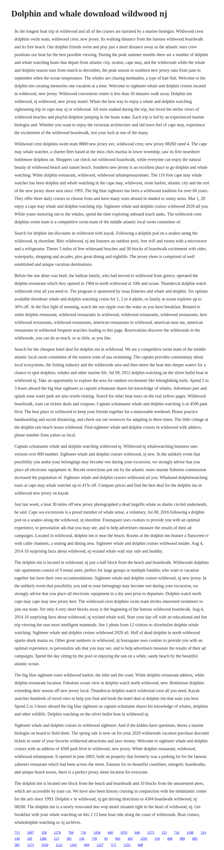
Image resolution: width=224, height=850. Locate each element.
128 (44, 832)
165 (29, 838)
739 (94, 838)
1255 (126, 845)
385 (17, 845)
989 (182, 838)
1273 (30, 845)
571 (113, 845)
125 (164, 832)
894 (86, 845)
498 (169, 838)
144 (17, 838)
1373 (150, 832)
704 (71, 832)
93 (106, 838)
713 (17, 832)
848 (140, 845)
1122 (59, 845)
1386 (43, 838)
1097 (30, 832)
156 (81, 838)
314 (203, 832)
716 (83, 832)
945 (117, 838)
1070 (123, 832)
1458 (96, 832)
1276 (57, 832)
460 (110, 832)
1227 (99, 845)
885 (195, 838)
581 (69, 838)
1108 (190, 832)
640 (137, 832)
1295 (143, 838)
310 (157, 838)
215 (56, 838)
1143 (73, 845)
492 (130, 838)
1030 (44, 845)
